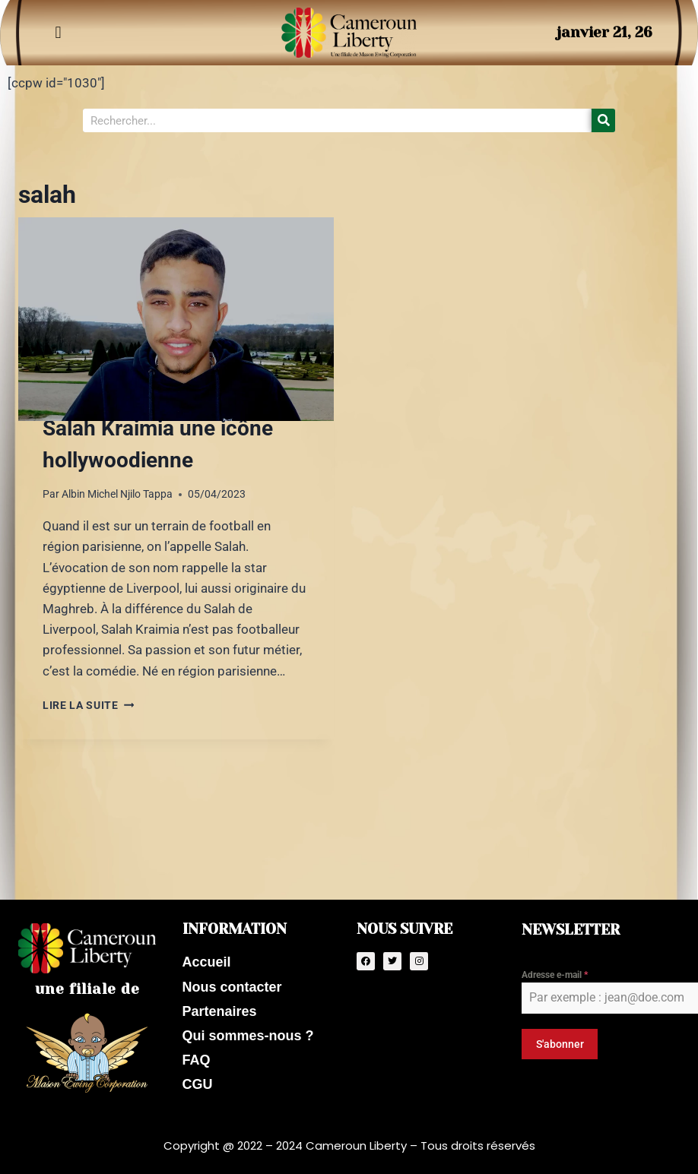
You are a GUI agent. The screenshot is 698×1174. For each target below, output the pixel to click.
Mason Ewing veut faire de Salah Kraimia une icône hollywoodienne (169, 428)
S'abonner (560, 1040)
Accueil (206, 959)
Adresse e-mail (555, 971)
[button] (58, 33)
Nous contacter (232, 984)
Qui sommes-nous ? (248, 1034)
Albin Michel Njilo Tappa (117, 494)
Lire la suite (88, 705)
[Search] (603, 120)
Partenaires (219, 1009)
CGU (197, 1084)
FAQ (196, 1059)
